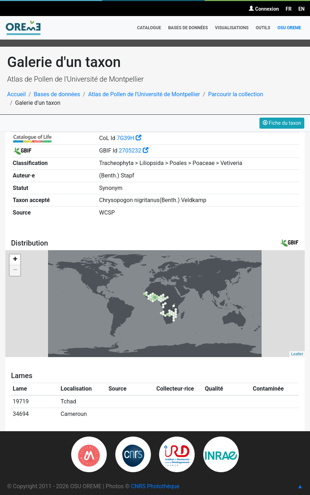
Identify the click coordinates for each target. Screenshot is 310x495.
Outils (263, 27)
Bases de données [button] (188, 27)
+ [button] (15, 259)
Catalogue (149, 27)
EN (301, 9)
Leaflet (297, 354)
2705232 (133, 150)
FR (289, 9)
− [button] (15, 270)
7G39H (129, 138)
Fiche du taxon (282, 123)
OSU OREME (289, 27)
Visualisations (231, 27)
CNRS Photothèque (155, 486)
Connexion (264, 9)
